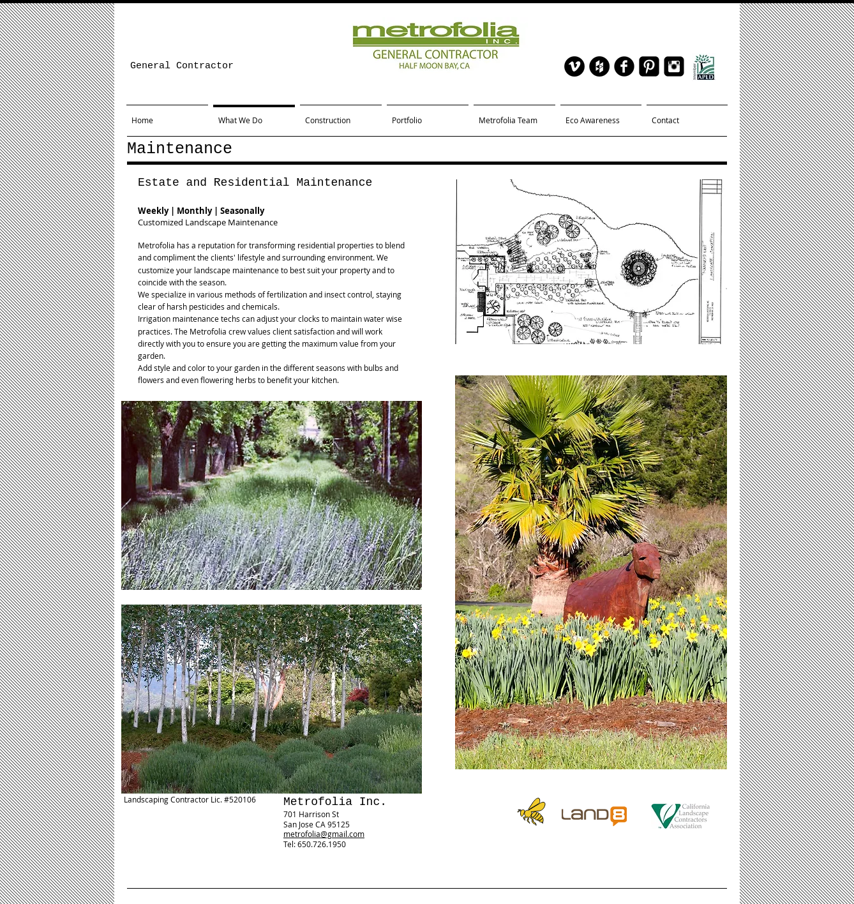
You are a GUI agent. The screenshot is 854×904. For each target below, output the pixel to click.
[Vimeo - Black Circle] (574, 66)
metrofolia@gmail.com (323, 834)
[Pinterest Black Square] (649, 66)
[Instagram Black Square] (674, 66)
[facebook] (624, 66)
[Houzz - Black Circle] (599, 66)
